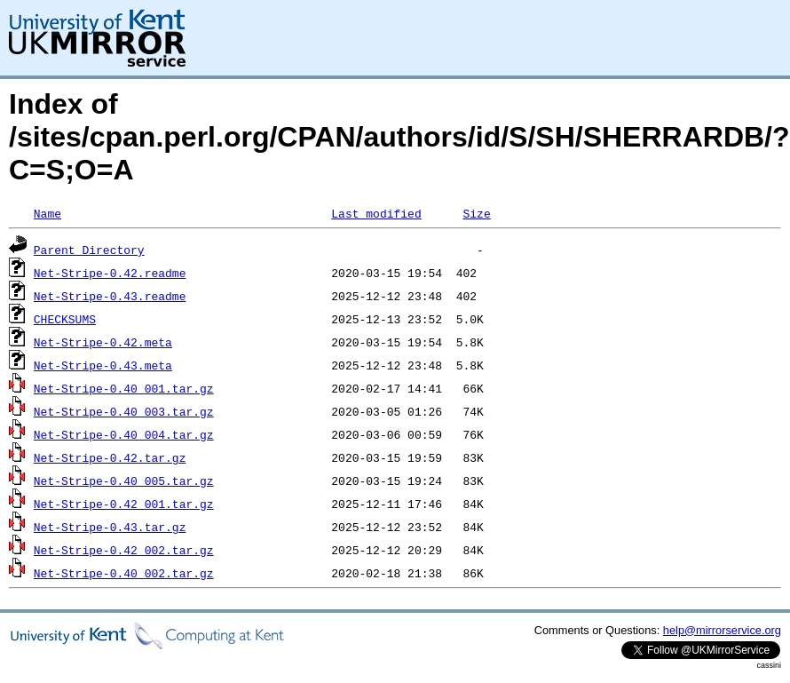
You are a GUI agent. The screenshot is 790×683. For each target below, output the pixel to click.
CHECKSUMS (65, 319)
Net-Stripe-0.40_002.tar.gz (124, 573)
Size (476, 213)
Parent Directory (89, 250)
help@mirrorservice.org (722, 630)
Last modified (376, 213)
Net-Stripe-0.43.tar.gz (110, 527)
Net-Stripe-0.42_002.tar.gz (124, 550)
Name (47, 213)
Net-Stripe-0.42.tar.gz (110, 457)
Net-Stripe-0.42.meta (103, 342)
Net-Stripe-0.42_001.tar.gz (124, 504)
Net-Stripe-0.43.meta (103, 365)
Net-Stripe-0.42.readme (110, 273)
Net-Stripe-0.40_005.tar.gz (124, 480)
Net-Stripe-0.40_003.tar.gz (124, 411)
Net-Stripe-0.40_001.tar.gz (124, 388)
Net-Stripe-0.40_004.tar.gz (124, 434)
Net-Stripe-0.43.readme (110, 296)
